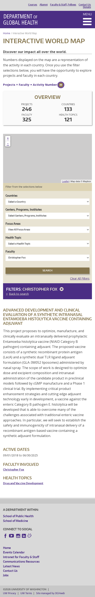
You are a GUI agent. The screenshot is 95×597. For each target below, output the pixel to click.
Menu (87, 14)
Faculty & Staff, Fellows (63, 4)
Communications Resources (21, 561)
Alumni (44, 4)
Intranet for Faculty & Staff (21, 557)
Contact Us (85, 4)
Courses (32, 4)
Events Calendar (14, 552)
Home (6, 33)
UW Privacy (9, 593)
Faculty (10, 251)
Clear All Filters (79, 278)
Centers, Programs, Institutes (24, 209)
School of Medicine (15, 521)
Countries (11, 195)
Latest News (11, 566)
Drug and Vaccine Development (23, 483)
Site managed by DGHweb (50, 593)
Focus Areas (13, 223)
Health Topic (13, 237)
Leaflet (65, 181)
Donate (87, 7)
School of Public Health (18, 516)
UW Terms (26, 593)
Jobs (6, 575)
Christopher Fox (43, 289)
